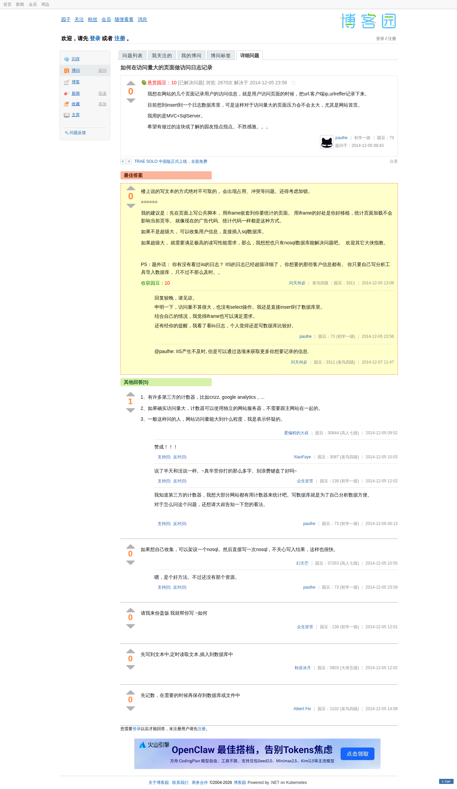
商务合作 (200, 782)
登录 (95, 38)
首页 (7, 4)
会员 (33, 4)
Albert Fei (302, 708)
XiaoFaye (302, 457)
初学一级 (362, 137)
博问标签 (221, 55)
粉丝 (92, 19)
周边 (45, 4)
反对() (179, 457)
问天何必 (297, 283)
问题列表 (132, 55)
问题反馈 (78, 132)
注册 (119, 38)
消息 (142, 19)
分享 (394, 161)
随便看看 (124, 19)
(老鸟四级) (345, 362)
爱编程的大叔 (296, 433)
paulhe (341, 137)
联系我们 (180, 782)
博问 (76, 70)
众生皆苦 (305, 481)
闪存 (76, 59)
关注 (79, 19)
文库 (76, 114)
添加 (102, 104)
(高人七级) (349, 433)
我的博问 (191, 55)
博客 (76, 82)
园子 (66, 19)
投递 (102, 93)
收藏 (76, 104)
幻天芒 (302, 563)
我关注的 (162, 55)
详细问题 (249, 55)
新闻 (20, 4)
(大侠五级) (349, 667)
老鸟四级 (320, 283)
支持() (164, 457)
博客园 (240, 782)
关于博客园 (158, 782)
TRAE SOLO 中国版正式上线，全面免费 (170, 161)
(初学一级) (345, 336)
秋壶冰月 (303, 667)
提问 (102, 70)
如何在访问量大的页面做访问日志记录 (166, 67)
